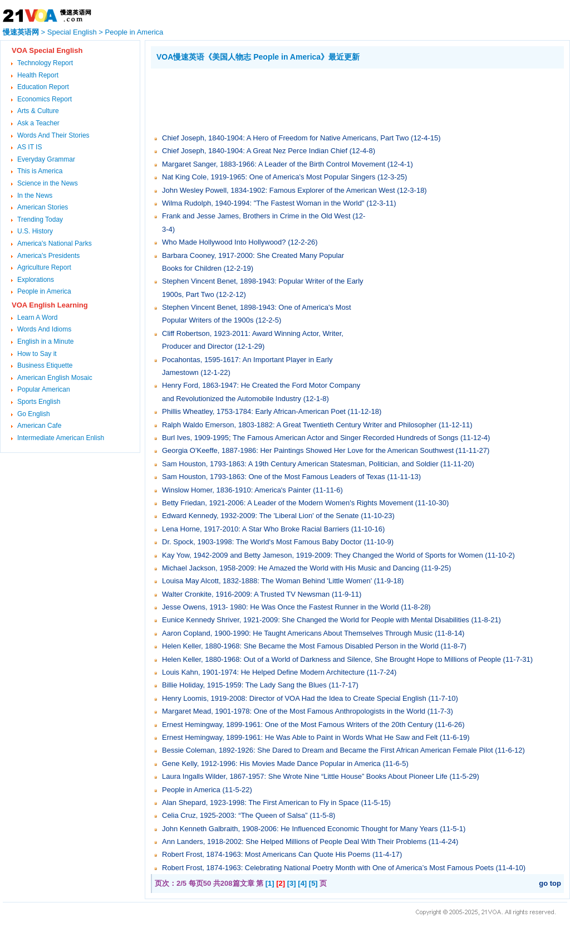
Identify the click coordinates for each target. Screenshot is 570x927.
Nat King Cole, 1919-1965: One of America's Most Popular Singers (268, 177)
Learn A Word (37, 317)
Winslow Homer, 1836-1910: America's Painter (237, 490)
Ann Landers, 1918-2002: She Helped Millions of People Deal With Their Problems (294, 841)
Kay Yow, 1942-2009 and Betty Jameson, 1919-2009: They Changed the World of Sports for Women (322, 555)
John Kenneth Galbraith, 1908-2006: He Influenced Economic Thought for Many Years (300, 828)
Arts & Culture (38, 111)
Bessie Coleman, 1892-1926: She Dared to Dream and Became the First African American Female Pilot (328, 750)
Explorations (35, 280)
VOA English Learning (50, 305)
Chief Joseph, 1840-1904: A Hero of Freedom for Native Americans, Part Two (285, 138)
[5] (313, 883)
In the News (34, 195)
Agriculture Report (44, 267)
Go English (33, 414)
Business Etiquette (44, 365)
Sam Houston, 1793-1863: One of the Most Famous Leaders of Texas (273, 476)
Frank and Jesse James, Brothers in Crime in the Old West (256, 216)
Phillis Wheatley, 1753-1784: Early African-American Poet (254, 411)
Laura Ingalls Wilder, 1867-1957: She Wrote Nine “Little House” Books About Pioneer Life (305, 776)
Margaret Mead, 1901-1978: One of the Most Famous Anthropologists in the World (293, 711)
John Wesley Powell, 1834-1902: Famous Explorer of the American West (278, 190)
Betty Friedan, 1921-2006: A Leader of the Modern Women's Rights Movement (287, 503)
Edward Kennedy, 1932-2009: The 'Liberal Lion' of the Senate (260, 515)
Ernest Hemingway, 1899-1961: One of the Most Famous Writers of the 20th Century (297, 724)
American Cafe (39, 426)
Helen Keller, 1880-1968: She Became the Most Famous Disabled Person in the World (300, 646)
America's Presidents (48, 256)
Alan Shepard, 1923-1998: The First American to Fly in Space (260, 802)
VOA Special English (47, 50)
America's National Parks (54, 243)
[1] (270, 883)
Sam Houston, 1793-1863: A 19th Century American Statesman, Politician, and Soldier (300, 464)
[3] (291, 883)
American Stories (42, 207)
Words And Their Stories (53, 135)
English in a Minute (45, 341)
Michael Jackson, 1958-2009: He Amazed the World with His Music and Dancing (290, 568)
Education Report (43, 87)
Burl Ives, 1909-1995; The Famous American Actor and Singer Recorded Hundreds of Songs (310, 437)
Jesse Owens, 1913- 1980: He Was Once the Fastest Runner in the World (280, 607)
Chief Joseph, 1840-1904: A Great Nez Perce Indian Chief (254, 151)
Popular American (43, 389)
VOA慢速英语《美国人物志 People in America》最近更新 (258, 56)
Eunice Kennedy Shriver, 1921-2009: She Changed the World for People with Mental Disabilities (315, 620)
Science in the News (47, 183)
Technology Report (45, 63)
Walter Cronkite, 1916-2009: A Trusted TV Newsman (246, 594)
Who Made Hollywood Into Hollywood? (224, 242)
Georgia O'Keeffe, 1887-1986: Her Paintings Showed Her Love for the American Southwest (308, 450)
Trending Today (40, 219)
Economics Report (44, 99)
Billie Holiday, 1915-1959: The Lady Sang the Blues (244, 685)
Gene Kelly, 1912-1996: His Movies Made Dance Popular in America (271, 763)
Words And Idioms (44, 329)
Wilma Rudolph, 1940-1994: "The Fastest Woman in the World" (264, 203)
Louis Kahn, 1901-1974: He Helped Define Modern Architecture (263, 672)
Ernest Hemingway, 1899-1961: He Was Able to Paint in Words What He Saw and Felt (301, 737)
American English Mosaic (54, 378)
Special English (72, 32)
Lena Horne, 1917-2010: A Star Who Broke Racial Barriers (255, 529)
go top (550, 883)
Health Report (37, 75)
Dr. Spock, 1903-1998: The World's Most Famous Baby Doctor (262, 542)
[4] (302, 883)
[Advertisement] (353, 99)
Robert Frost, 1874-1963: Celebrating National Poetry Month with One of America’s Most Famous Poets (328, 867)
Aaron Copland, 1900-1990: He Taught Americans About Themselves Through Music (297, 633)
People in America (134, 32)
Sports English (38, 402)
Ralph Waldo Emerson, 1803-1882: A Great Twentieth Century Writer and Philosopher (299, 425)
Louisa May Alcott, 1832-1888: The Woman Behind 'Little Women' (267, 581)
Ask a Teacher (38, 123)
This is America (39, 171)
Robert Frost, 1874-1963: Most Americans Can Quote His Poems (266, 854)
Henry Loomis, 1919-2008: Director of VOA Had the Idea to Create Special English (294, 698)
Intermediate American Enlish (60, 438)
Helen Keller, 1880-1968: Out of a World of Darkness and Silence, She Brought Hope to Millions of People (331, 659)
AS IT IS (29, 147)
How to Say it (37, 354)
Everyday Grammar (46, 159)
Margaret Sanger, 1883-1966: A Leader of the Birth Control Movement (273, 164)
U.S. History (35, 231)
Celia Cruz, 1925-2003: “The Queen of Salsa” (235, 815)
